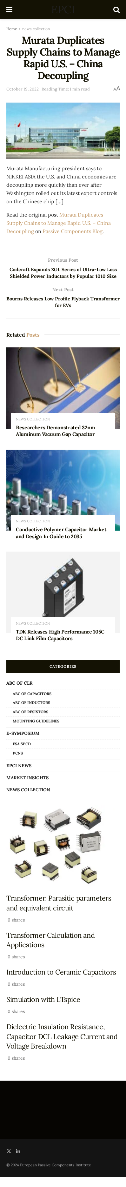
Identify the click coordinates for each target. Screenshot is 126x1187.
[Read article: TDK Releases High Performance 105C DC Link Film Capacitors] (63, 602)
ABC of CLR (19, 693)
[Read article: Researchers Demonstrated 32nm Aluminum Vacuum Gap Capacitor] (63, 398)
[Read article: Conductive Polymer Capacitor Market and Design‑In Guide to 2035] (63, 499)
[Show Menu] (9, 9)
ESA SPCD (22, 754)
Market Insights (27, 787)
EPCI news (18, 775)
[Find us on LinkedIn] (18, 1161)
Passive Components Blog (73, 231)
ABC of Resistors (30, 722)
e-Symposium (23, 743)
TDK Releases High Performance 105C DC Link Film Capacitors (60, 645)
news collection (36, 28)
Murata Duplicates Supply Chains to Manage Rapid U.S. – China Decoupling (58, 222)
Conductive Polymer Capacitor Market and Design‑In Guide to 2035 (61, 543)
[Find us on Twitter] (8, 1161)
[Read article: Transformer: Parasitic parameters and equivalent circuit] (63, 855)
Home (11, 28)
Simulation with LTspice (43, 1009)
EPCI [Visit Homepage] (63, 9)
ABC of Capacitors (32, 703)
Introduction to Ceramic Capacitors (61, 982)
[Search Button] (116, 9)
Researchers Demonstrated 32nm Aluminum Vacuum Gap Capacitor (55, 440)
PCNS (18, 763)
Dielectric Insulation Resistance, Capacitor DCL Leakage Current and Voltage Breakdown (62, 1046)
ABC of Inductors (31, 712)
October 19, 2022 (22, 89)
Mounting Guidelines (36, 730)
